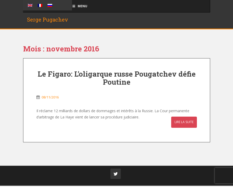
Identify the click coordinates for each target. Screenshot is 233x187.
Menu (80, 6)
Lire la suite (184, 122)
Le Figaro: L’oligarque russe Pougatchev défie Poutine (117, 78)
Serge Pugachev (47, 19)
